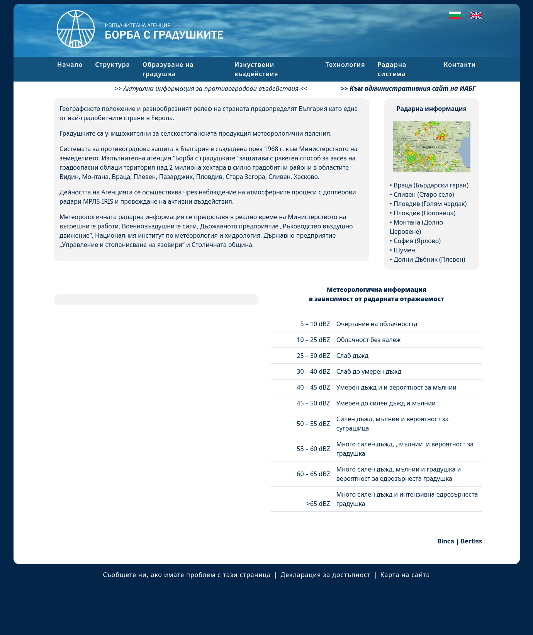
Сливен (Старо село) (424, 194)
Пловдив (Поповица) (424, 213)
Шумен (404, 250)
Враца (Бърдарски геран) (431, 185)
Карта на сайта (405, 574)
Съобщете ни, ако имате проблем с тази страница (187, 574)
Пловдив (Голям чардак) (430, 203)
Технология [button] (345, 64)
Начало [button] (70, 64)
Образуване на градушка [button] (168, 69)
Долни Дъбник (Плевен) (429, 259)
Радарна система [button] (392, 69)
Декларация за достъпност (326, 574)
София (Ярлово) (417, 241)
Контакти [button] (460, 64)
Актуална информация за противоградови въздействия (211, 88)
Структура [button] (112, 64)
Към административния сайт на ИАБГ (412, 88)
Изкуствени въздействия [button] (256, 69)
